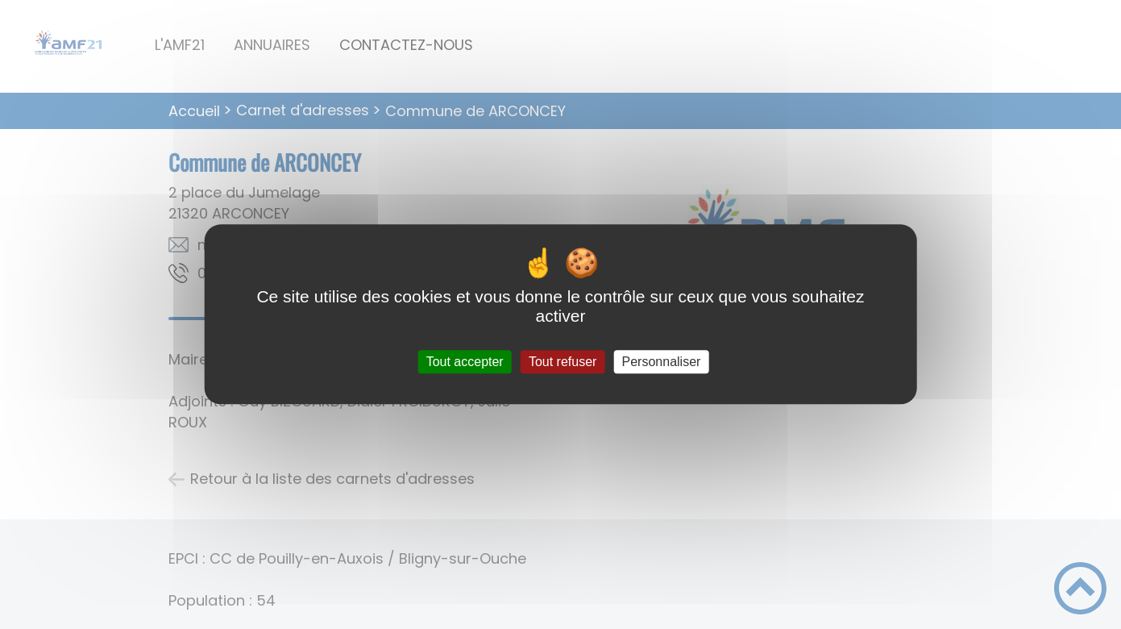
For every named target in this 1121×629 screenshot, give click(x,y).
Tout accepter (465, 362)
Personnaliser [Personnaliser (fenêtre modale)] (661, 362)
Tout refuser (562, 362)
